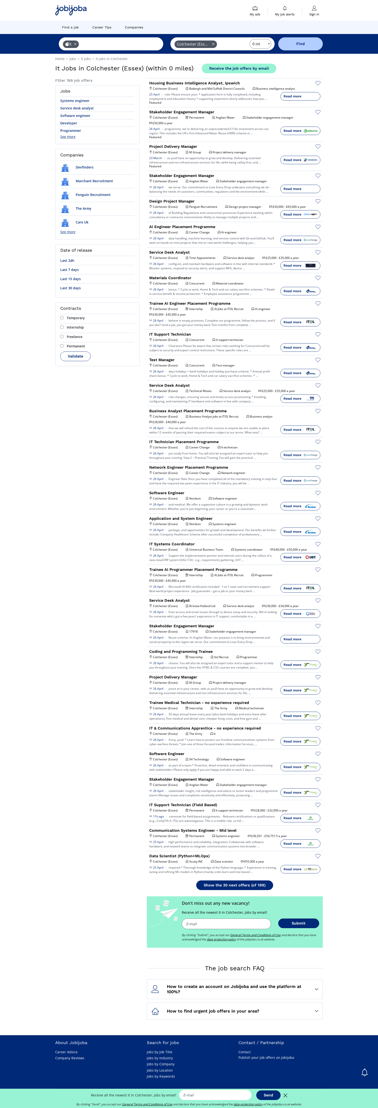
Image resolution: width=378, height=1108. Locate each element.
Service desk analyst (77, 108)
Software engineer (75, 115)
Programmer (70, 130)
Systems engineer (74, 100)
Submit (298, 923)
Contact (244, 1052)
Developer (68, 123)
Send (268, 1095)
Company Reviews (69, 1058)
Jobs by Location (160, 1070)
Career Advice (66, 1052)
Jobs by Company (161, 1064)
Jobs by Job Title (159, 1052)
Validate (75, 356)
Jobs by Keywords (161, 1076)
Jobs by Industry (160, 1058)
